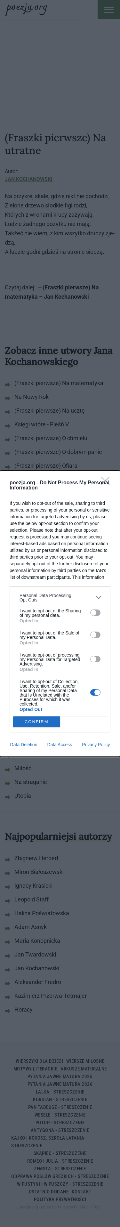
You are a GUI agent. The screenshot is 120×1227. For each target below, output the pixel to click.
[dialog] (60, 614)
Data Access (59, 744)
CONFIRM (37, 721)
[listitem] (60, 597)
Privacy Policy (96, 744)
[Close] (107, 483)
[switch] (95, 612)
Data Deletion (23, 744)
